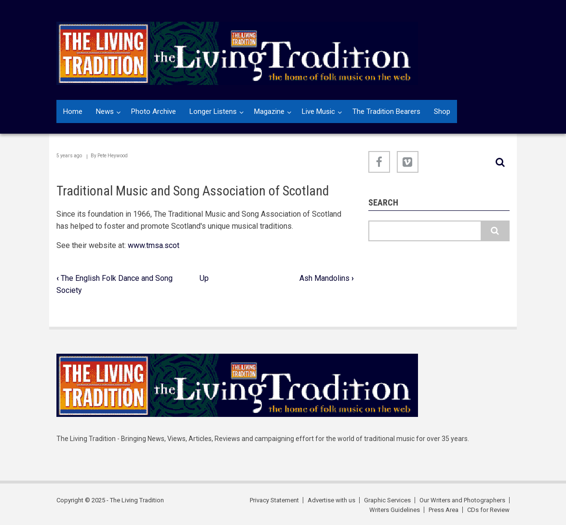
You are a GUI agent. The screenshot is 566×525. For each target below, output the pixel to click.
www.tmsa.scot (153, 245)
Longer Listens (213, 111)
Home (72, 111)
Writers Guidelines (394, 510)
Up (204, 278)
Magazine (269, 111)
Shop (442, 111)
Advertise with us (331, 500)
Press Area (443, 510)
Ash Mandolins (326, 278)
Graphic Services (387, 500)
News (105, 111)
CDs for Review (488, 510)
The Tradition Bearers (386, 111)
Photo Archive (153, 111)
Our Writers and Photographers (462, 500)
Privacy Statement (274, 500)
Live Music (318, 111)
